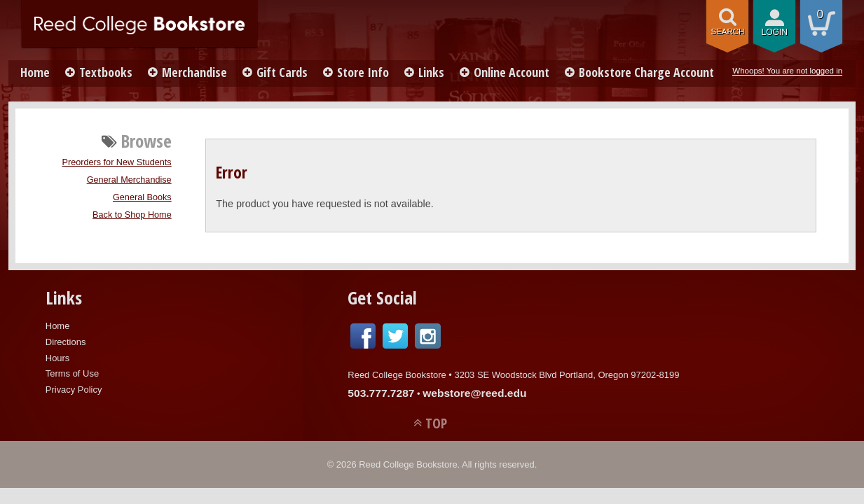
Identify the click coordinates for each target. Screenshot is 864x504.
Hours (58, 358)
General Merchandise (129, 180)
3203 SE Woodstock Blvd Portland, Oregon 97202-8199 (567, 375)
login (774, 32)
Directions (66, 342)
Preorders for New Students (117, 162)
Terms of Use (72, 373)
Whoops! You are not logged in (787, 70)
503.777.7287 (381, 393)
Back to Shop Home (132, 215)
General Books (142, 197)
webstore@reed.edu (474, 393)
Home (35, 72)
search (727, 31)
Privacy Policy (74, 389)
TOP (436, 423)
